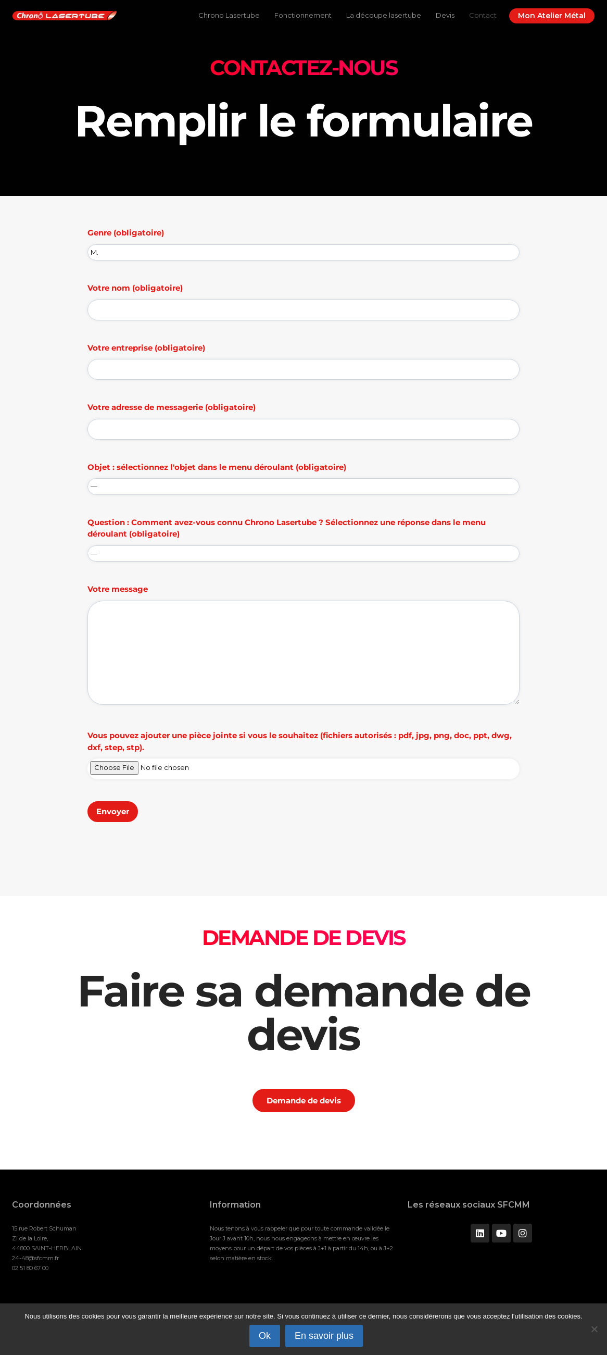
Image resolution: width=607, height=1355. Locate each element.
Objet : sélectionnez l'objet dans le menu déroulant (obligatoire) (303, 476)
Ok (265, 1336)
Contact (483, 15)
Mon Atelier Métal (552, 15)
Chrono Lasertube (229, 15)
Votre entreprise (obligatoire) (303, 359)
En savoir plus (324, 1336)
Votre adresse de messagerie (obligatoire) (303, 418)
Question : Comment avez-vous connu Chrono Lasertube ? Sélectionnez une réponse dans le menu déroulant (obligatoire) (303, 537)
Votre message (303, 648)
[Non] (594, 1329)
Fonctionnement (303, 15)
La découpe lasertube (383, 15)
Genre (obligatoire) (303, 242)
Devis (445, 15)
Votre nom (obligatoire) (303, 299)
